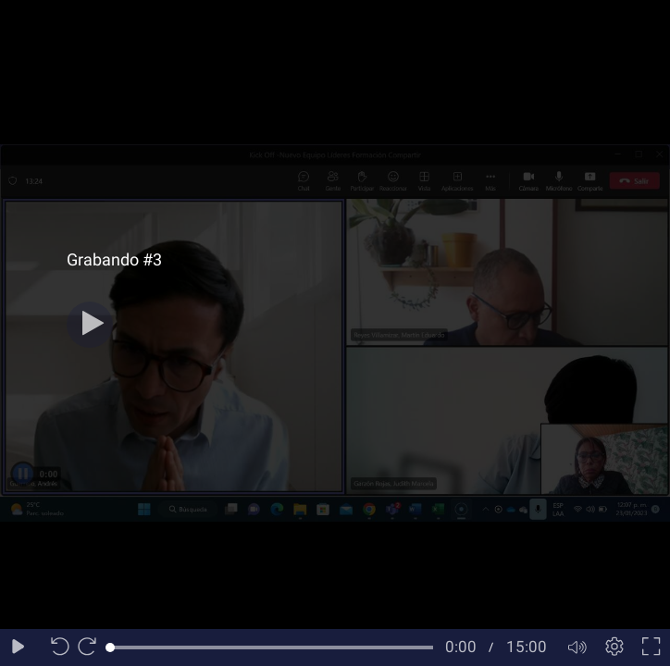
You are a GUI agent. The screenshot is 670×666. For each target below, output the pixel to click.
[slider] (271, 647)
